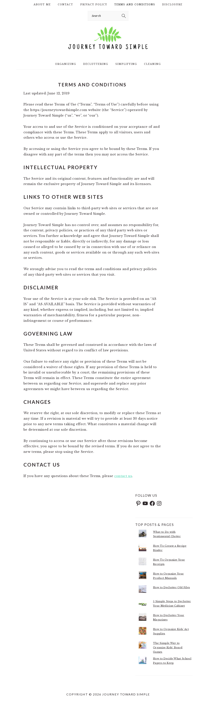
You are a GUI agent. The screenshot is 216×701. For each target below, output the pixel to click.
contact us (123, 476)
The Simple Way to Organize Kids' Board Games (167, 647)
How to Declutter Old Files (171, 587)
